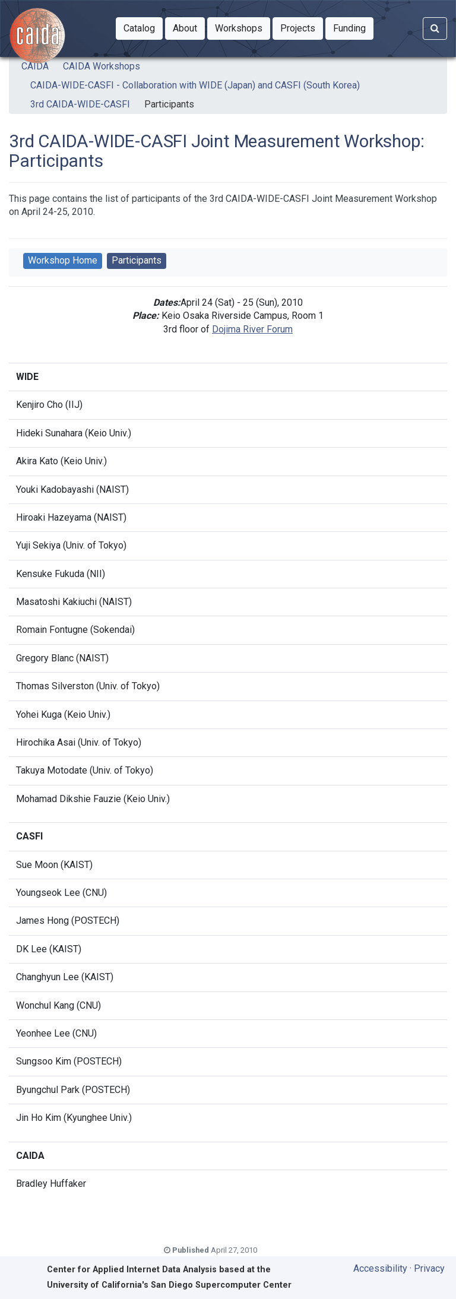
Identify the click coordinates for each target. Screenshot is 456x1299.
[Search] (435, 28)
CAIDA (35, 66)
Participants (169, 104)
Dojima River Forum (252, 329)
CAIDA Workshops (101, 66)
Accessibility (380, 1268)
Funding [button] (353, 27)
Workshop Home (62, 260)
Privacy (429, 1268)
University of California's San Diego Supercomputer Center (169, 1285)
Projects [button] (301, 27)
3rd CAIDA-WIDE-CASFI (80, 104)
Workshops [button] (242, 27)
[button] (139, 28)
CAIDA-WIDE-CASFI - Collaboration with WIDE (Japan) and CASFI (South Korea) (195, 85)
